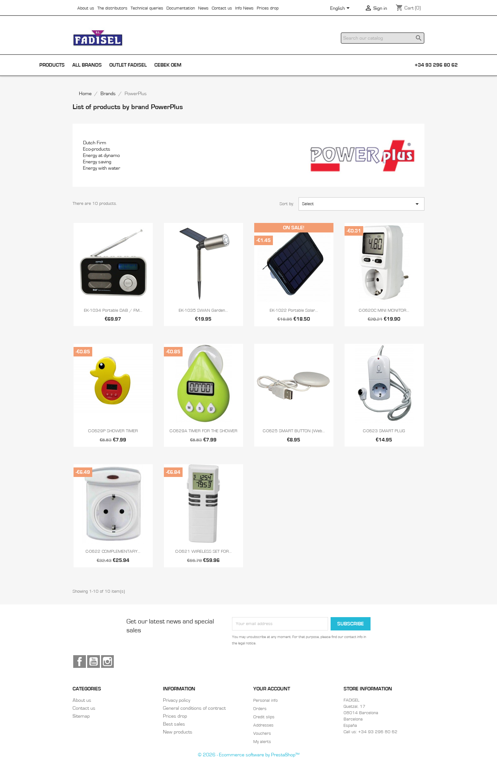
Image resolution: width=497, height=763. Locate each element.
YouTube (93, 661)
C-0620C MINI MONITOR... (384, 310)
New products (177, 731)
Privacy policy (176, 700)
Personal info (265, 700)
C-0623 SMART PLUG (384, 431)
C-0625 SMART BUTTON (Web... (294, 431)
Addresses (263, 725)
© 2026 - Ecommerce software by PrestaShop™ (249, 754)
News (203, 8)
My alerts (262, 742)
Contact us (222, 8)
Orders (260, 709)
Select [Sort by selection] (361, 204)
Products (52, 65)
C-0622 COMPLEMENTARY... (113, 551)
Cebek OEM (167, 65)
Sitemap (81, 716)
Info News (244, 8)
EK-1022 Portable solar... (294, 310)
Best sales (174, 724)
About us (85, 8)
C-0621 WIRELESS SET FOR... (203, 551)
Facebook (79, 661)
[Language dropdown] (341, 8)
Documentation (180, 8)
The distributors (112, 8)
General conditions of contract (194, 708)
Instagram (107, 661)
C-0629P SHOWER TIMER (113, 431)
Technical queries (147, 8)
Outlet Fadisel (128, 65)
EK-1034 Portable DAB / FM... (113, 310)
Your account (271, 688)
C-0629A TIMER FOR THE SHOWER (203, 431)
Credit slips (263, 717)
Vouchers (262, 733)
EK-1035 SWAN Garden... (203, 310)
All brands (87, 65)
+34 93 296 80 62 (436, 65)
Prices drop (268, 8)
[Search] (382, 38)
